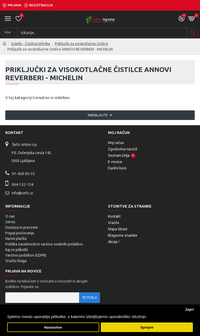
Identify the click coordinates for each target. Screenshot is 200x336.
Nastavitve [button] (53, 327)
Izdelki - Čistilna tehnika (30, 44)
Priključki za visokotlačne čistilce (81, 44)
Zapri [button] (189, 309)
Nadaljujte (98, 115)
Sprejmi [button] (146, 327)
